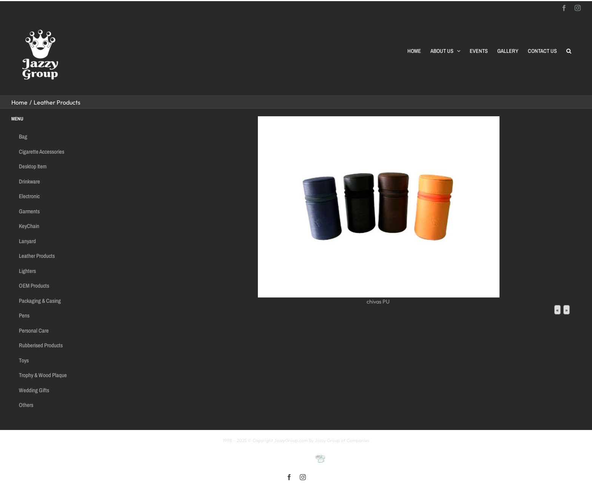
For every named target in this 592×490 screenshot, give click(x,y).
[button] (568, 51)
